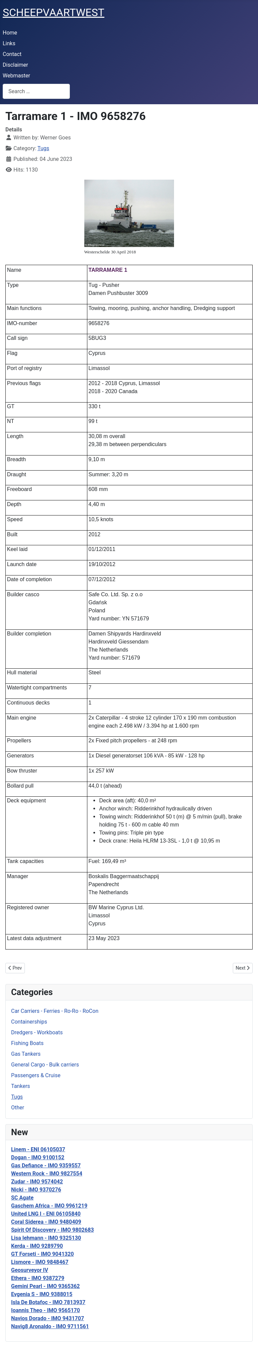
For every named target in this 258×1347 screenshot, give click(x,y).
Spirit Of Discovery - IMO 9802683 (52, 1230)
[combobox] (36, 91)
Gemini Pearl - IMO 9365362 (45, 1286)
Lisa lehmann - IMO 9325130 (46, 1238)
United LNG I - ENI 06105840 (46, 1214)
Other (17, 1107)
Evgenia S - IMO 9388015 (41, 1294)
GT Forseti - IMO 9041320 (42, 1254)
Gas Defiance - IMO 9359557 (46, 1165)
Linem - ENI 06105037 (38, 1149)
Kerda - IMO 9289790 (37, 1246)
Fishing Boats (27, 1043)
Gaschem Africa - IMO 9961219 (49, 1206)
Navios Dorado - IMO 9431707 (47, 1318)
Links (9, 43)
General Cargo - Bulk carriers (45, 1064)
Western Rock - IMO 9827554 (46, 1173)
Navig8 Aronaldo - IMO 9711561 (50, 1326)
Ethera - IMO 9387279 (37, 1278)
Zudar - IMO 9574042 (37, 1181)
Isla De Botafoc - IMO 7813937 (48, 1302)
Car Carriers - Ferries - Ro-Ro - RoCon (54, 1011)
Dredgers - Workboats (37, 1032)
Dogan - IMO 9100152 (37, 1157)
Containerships (29, 1022)
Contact (12, 54)
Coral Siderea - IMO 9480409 (46, 1222)
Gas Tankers (26, 1054)
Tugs (17, 1097)
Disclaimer (15, 65)
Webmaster (16, 75)
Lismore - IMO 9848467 (40, 1262)
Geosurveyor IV (29, 1270)
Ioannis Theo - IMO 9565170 (45, 1310)
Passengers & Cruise (35, 1075)
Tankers (20, 1086)
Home (10, 32)
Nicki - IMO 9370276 (36, 1189)
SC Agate (22, 1198)
